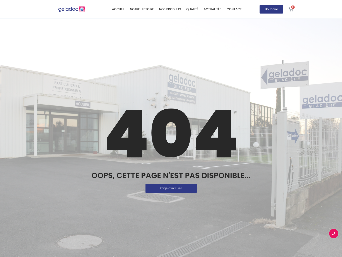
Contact (234, 9)
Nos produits (170, 9)
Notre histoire (142, 9)
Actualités (213, 9)
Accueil (118, 9)
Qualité (192, 9)
